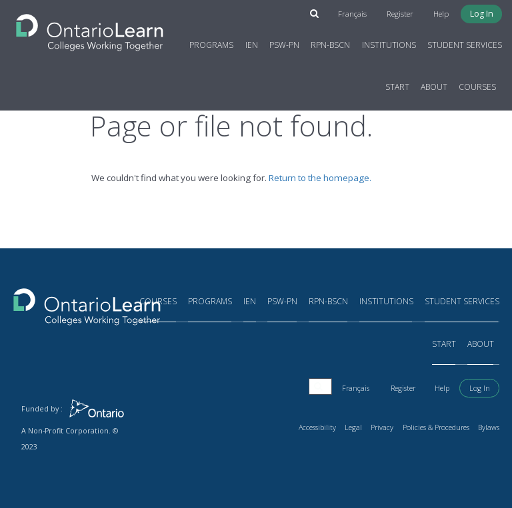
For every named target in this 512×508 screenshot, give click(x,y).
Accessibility (318, 426)
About (434, 87)
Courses (478, 87)
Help (442, 14)
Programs (212, 45)
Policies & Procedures (436, 426)
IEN (251, 45)
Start (397, 87)
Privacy (383, 426)
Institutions (389, 45)
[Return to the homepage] (89, 28)
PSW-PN (284, 45)
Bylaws (488, 426)
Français (357, 14)
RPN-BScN (331, 45)
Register (403, 14)
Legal (354, 426)
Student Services (464, 45)
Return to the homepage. (320, 177)
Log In (482, 14)
